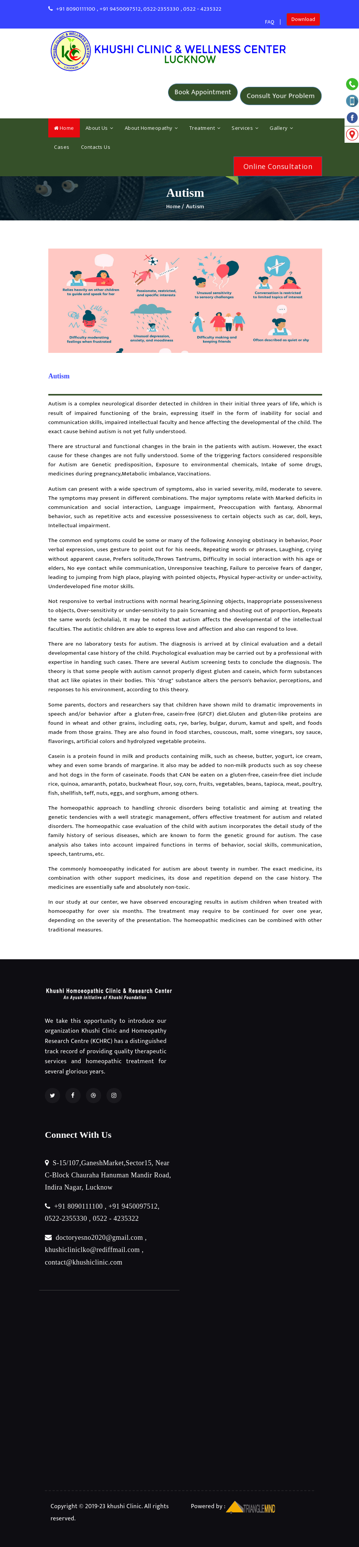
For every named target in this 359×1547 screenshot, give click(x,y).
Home (64, 127)
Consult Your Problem (281, 96)
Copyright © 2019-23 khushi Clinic (96, 1505)
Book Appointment (203, 95)
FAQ (269, 22)
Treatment (205, 127)
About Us (99, 127)
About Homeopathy (151, 127)
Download (303, 21)
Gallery (281, 127)
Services (245, 127)
